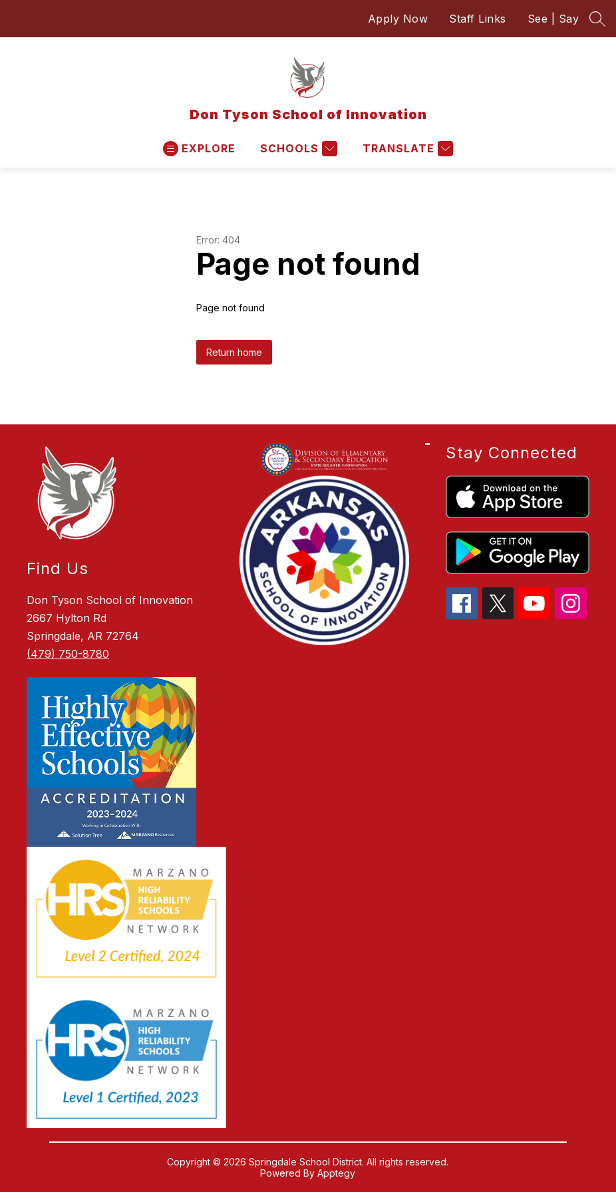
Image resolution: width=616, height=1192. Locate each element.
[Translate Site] (406, 148)
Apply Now (398, 18)
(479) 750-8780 (68, 654)
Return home (234, 352)
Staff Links (477, 18)
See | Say (553, 18)
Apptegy (336, 1173)
